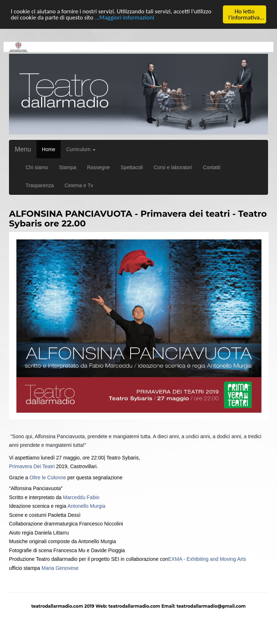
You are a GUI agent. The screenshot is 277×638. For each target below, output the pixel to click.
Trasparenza (40, 185)
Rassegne (98, 167)
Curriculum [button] (81, 149)
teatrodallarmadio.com (134, 606)
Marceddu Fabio (81, 497)
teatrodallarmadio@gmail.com (211, 606)
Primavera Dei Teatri (32, 466)
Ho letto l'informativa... (246, 14)
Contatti (211, 167)
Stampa (67, 167)
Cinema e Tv (79, 185)
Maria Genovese (60, 568)
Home (48, 149)
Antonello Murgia (86, 506)
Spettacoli (132, 167)
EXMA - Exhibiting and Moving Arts (207, 559)
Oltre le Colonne (48, 477)
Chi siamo (37, 167)
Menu (23, 149)
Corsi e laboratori (173, 167)
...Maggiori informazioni (124, 17)
